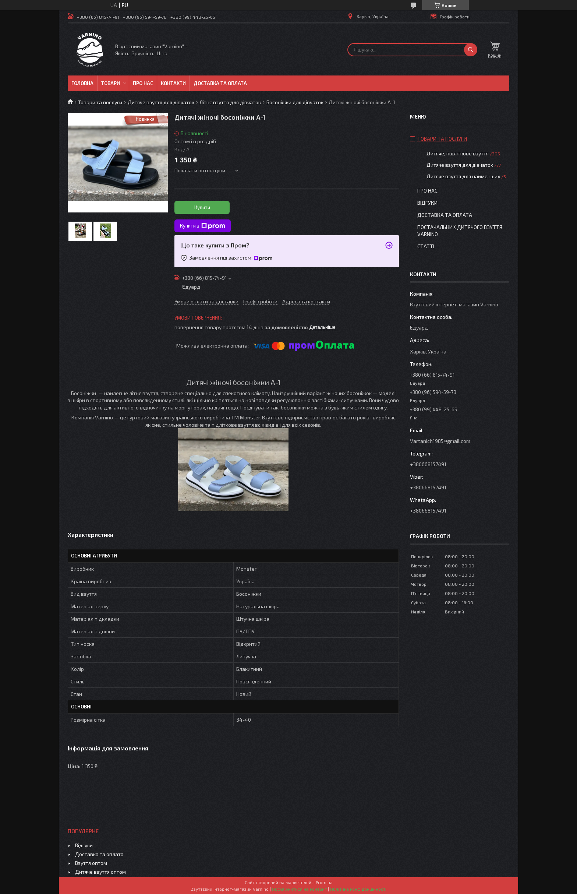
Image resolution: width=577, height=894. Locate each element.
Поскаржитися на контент (299, 888)
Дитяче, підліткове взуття (457, 153)
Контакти (173, 83)
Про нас (143, 83)
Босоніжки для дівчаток (294, 102)
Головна (82, 83)
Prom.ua (324, 882)
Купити (202, 207)
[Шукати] (470, 49)
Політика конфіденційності (358, 888)
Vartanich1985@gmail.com (440, 441)
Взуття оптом (91, 863)
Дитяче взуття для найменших (463, 176)
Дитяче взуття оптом (100, 872)
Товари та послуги (100, 102)
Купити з (202, 226)
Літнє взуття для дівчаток (230, 102)
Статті (425, 246)
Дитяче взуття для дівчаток (161, 102)
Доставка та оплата (220, 83)
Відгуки (427, 203)
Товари (110, 83)
